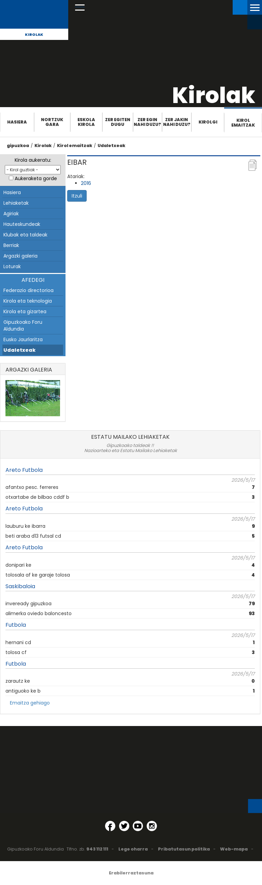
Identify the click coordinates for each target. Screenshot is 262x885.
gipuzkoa (18, 145)
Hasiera (17, 122)
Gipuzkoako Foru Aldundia (22, 325)
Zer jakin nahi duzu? (176, 122)
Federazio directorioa (28, 290)
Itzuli (77, 195)
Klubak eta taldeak (25, 234)
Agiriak (11, 213)
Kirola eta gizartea (24, 311)
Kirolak (34, 34)
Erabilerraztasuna (131, 873)
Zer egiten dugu (117, 122)
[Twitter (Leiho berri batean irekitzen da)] (124, 826)
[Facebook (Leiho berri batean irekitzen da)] (110, 826)
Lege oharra (133, 849)
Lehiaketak (16, 203)
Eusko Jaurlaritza (23, 339)
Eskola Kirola (86, 122)
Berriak (11, 245)
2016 (86, 183)
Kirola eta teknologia (27, 301)
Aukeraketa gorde (36, 178)
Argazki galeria (20, 255)
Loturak (12, 266)
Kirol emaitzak (243, 122)
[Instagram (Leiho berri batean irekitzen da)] (152, 826)
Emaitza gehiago (30, 702)
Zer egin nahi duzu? (147, 122)
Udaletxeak (111, 145)
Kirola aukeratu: (33, 160)
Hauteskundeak (21, 224)
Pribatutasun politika (184, 849)
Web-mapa (234, 849)
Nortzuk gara (52, 122)
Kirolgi (208, 122)
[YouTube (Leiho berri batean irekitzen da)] (138, 826)
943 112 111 (97, 849)
